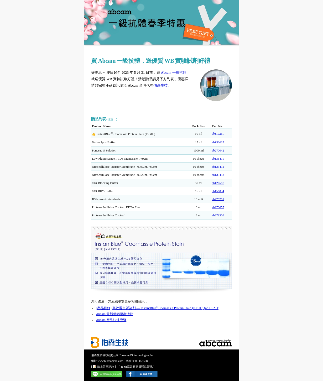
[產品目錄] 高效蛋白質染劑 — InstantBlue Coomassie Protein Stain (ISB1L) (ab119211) (157, 308)
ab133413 (218, 175)
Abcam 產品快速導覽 (111, 320)
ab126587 (218, 183)
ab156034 (218, 191)
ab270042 (218, 150)
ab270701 (218, 199)
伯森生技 (160, 85)
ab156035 (218, 142)
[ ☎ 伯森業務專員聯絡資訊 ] (136, 366)
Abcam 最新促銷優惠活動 (114, 314)
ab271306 (218, 215)
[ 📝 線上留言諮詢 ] (103, 366)
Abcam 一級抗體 (174, 72)
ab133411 (218, 158)
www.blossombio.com (110, 361)
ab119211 (218, 133)
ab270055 (218, 207)
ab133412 (218, 166)
